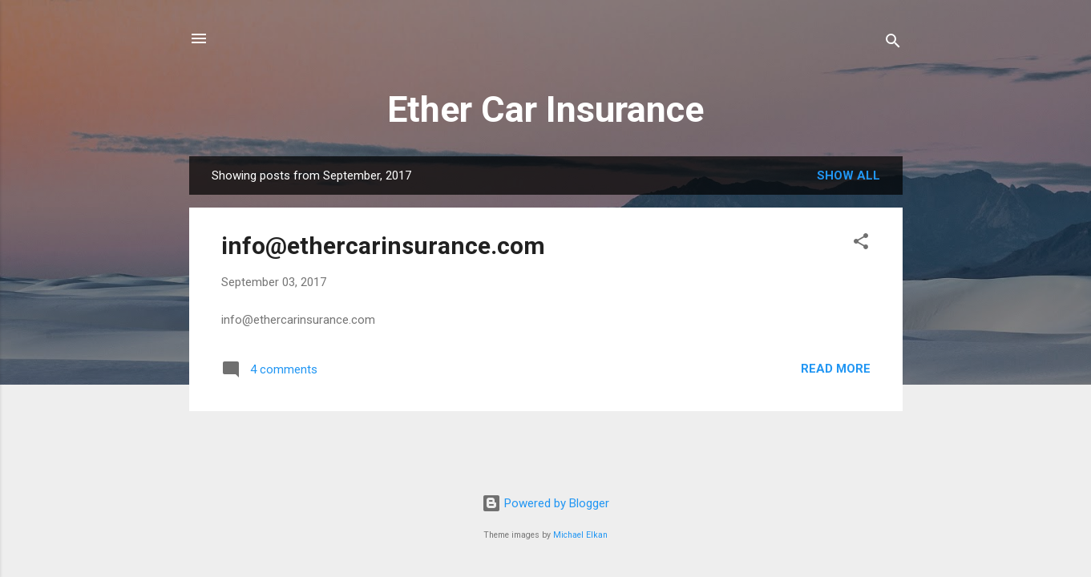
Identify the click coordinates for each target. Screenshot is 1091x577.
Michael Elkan (580, 535)
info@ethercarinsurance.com (383, 246)
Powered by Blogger (545, 503)
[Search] (893, 43)
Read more (836, 368)
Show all (848, 175)
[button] (861, 244)
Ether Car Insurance (545, 109)
